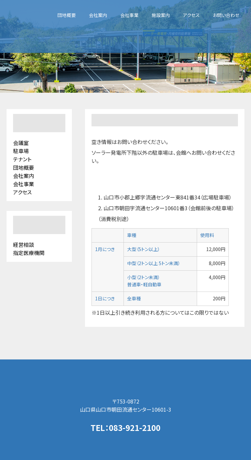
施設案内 (161, 15)
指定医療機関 (28, 253)
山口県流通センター (25, 26)
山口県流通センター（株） (126, 378)
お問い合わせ (226, 15)
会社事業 (129, 15)
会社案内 (98, 15)
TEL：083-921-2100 (125, 427)
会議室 (21, 143)
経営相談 (23, 244)
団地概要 (67, 15)
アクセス (191, 15)
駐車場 (21, 151)
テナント (22, 159)
